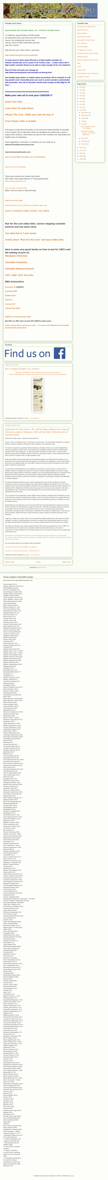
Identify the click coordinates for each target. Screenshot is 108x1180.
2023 (81, 87)
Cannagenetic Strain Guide (86, 40)
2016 (81, 101)
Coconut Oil (10, 304)
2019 (81, 93)
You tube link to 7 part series (20, 233)
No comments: (34, 418)
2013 (81, 110)
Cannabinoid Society (84, 37)
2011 (81, 150)
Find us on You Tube (13, 200)
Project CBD (81, 70)
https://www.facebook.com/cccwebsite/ (21, 55)
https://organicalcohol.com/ (15, 181)
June (83, 124)
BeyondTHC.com (82, 30)
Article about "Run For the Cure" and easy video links (34, 239)
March (83, 138)
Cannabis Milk (11, 291)
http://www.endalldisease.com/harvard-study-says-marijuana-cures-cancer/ (37, 372)
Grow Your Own (13, 101)
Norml (79, 67)
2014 (81, 107)
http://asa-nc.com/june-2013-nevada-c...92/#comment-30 (22, 551)
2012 (81, 147)
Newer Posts (9, 562)
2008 (81, 159)
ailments (41, 157)
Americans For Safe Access (86, 26)
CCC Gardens (81, 43)
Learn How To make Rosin (19, 108)
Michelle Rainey (82, 57)
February (84, 141)
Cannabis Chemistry (16, 262)
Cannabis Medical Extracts (19, 268)
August (83, 118)
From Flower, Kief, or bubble (20, 121)
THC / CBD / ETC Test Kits (19, 275)
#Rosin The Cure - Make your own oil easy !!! (29, 114)
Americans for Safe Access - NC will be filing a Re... (88, 133)
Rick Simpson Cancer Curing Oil (87, 73)
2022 (81, 90)
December (84, 112)
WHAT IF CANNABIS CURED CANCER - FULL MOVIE (27, 211)
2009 (81, 156)
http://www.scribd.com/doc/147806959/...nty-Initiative (21, 547)
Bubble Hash (10, 296)
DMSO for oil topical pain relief (18, 317)
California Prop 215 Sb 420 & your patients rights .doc (26, 205)
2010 (81, 153)
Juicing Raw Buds (12, 308)
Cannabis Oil (10, 287)
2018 (81, 96)
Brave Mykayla (82, 33)
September (85, 115)
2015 (81, 104)
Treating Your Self (83, 76)
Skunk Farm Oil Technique (15, 167)
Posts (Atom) (42, 567)
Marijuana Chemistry (16, 256)
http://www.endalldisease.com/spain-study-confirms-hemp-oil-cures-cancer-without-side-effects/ (38, 374)
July (82, 121)
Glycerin (8, 300)
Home (38, 562)
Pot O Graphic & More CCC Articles (22, 368)
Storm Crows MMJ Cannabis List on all (21, 157)
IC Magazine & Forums (84, 50)
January (84, 144)
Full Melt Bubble (82, 46)
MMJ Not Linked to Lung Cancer (87, 60)
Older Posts (66, 562)
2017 (81, 98)
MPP (78, 63)
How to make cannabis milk (16, 188)
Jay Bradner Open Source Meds (87, 53)
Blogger (72, 1176)
